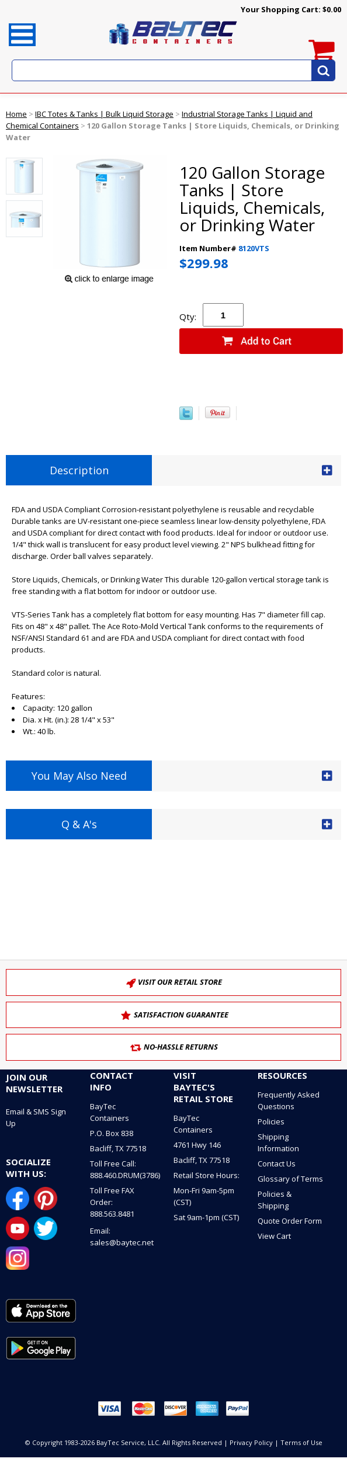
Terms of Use (301, 1442)
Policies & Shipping (275, 1200)
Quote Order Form (290, 1221)
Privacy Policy (251, 1442)
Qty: (187, 316)
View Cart (274, 1236)
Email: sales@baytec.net (122, 1236)
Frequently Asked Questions (289, 1100)
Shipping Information (278, 1142)
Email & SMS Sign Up (36, 1117)
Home (16, 114)
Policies (271, 1121)
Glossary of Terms (290, 1178)
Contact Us (277, 1163)
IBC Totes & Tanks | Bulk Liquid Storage (104, 114)
